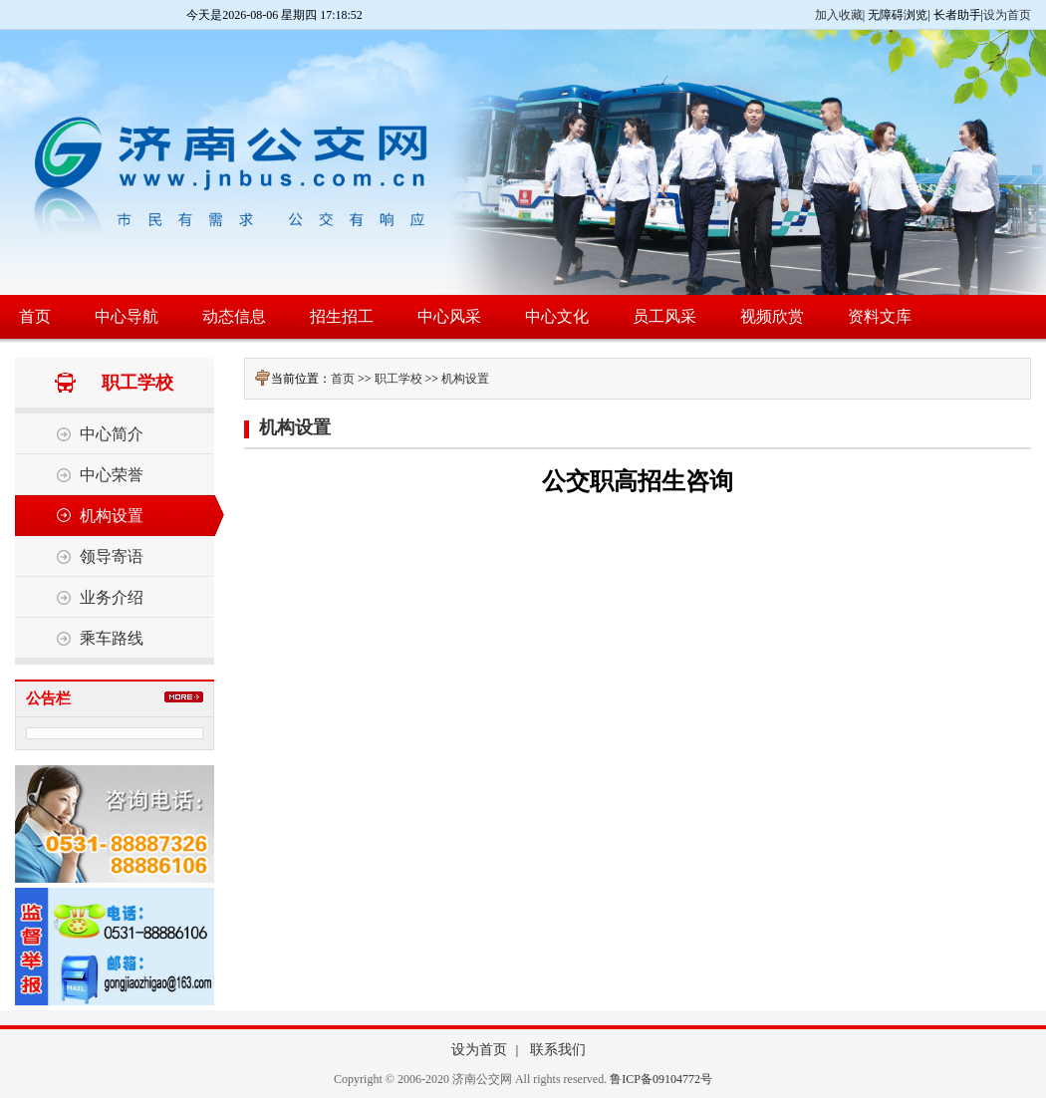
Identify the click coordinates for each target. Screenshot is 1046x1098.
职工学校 (398, 379)
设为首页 (1007, 15)
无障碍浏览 (897, 15)
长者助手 (957, 15)
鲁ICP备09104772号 (661, 1079)
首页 (343, 379)
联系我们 (558, 1049)
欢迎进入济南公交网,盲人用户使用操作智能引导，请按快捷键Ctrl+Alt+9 (0, 0)
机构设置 (465, 379)
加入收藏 (839, 15)
